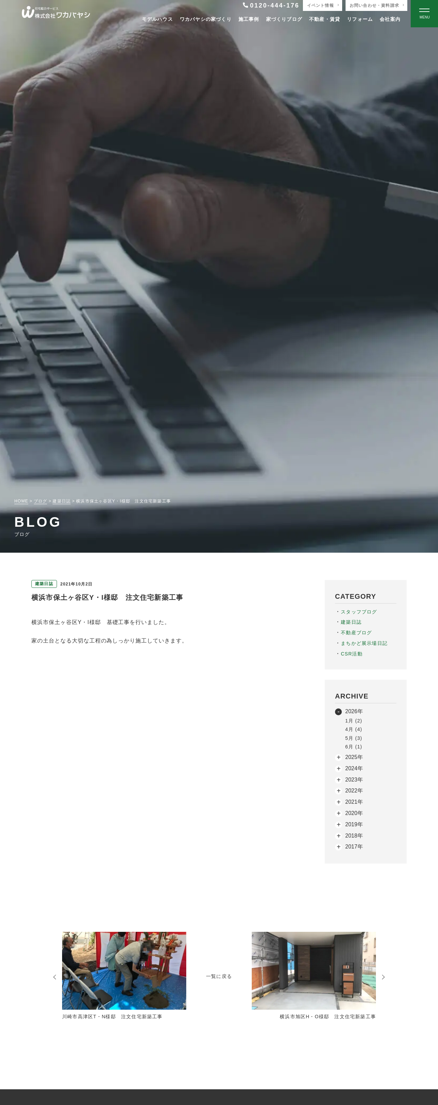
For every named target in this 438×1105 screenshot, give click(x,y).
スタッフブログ (359, 611)
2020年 (354, 813)
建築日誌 (351, 622)
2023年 (354, 780)
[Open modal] (424, 13)
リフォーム (360, 19)
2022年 (354, 790)
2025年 (354, 757)
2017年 (354, 847)
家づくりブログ (284, 19)
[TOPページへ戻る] (56, 14)
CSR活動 (352, 654)
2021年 (354, 802)
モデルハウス (157, 19)
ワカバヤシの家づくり (206, 19)
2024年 (354, 768)
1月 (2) (353, 720)
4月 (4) (353, 729)
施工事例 (248, 19)
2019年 (354, 824)
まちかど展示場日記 (364, 643)
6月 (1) (353, 746)
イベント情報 (320, 5)
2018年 (354, 836)
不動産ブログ (356, 632)
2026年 (354, 711)
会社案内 (390, 19)
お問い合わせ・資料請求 (374, 5)
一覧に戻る (219, 976)
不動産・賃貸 (324, 19)
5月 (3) (353, 738)
